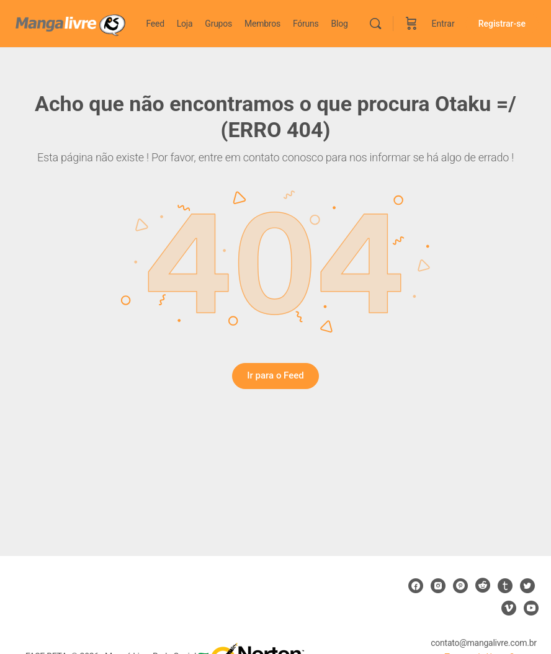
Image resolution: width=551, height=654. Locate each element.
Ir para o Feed (275, 375)
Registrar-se (502, 24)
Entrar (443, 24)
